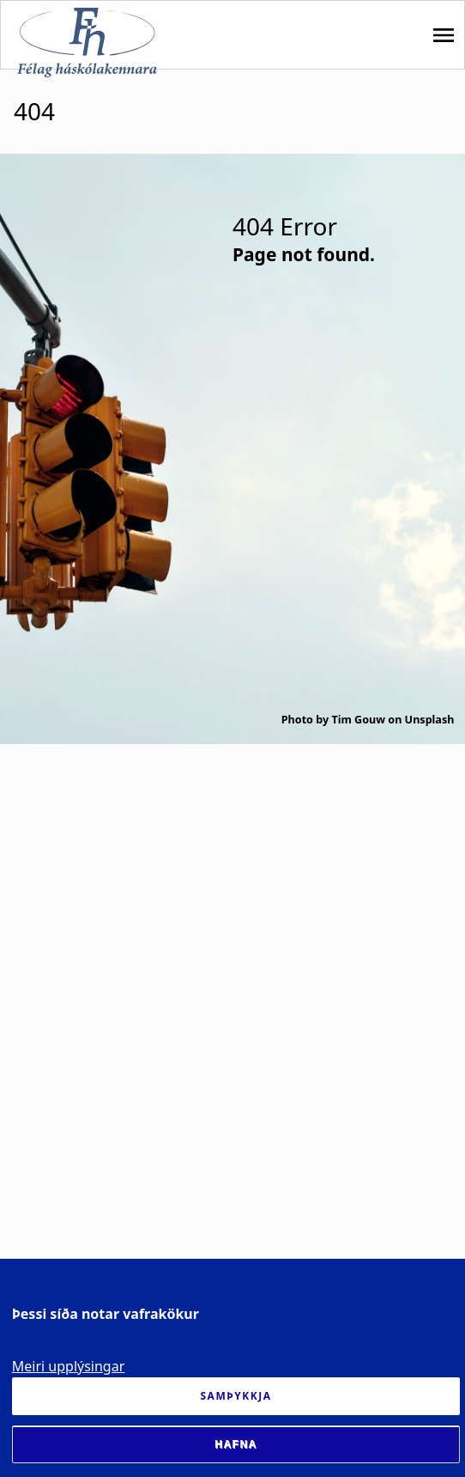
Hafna (235, 1444)
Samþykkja (236, 1396)
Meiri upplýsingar (68, 1366)
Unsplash (430, 719)
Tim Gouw (358, 719)
